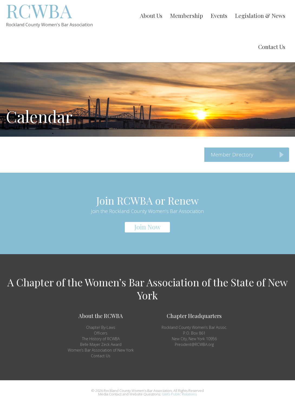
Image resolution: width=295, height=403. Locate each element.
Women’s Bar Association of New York (101, 350)
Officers (100, 333)
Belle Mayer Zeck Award (101, 344)
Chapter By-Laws (100, 327)
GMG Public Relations (179, 394)
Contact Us (100, 355)
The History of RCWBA (101, 338)
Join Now (147, 226)
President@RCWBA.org (194, 344)
